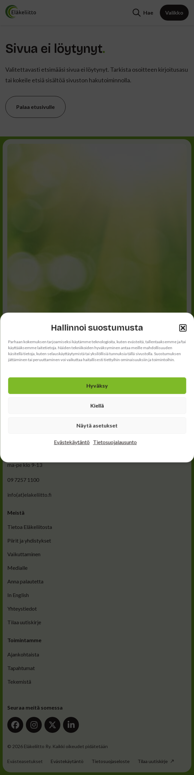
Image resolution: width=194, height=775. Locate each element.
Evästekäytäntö (72, 442)
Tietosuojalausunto (115, 442)
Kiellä (97, 405)
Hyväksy (97, 386)
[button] (182, 327)
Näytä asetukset (97, 425)
